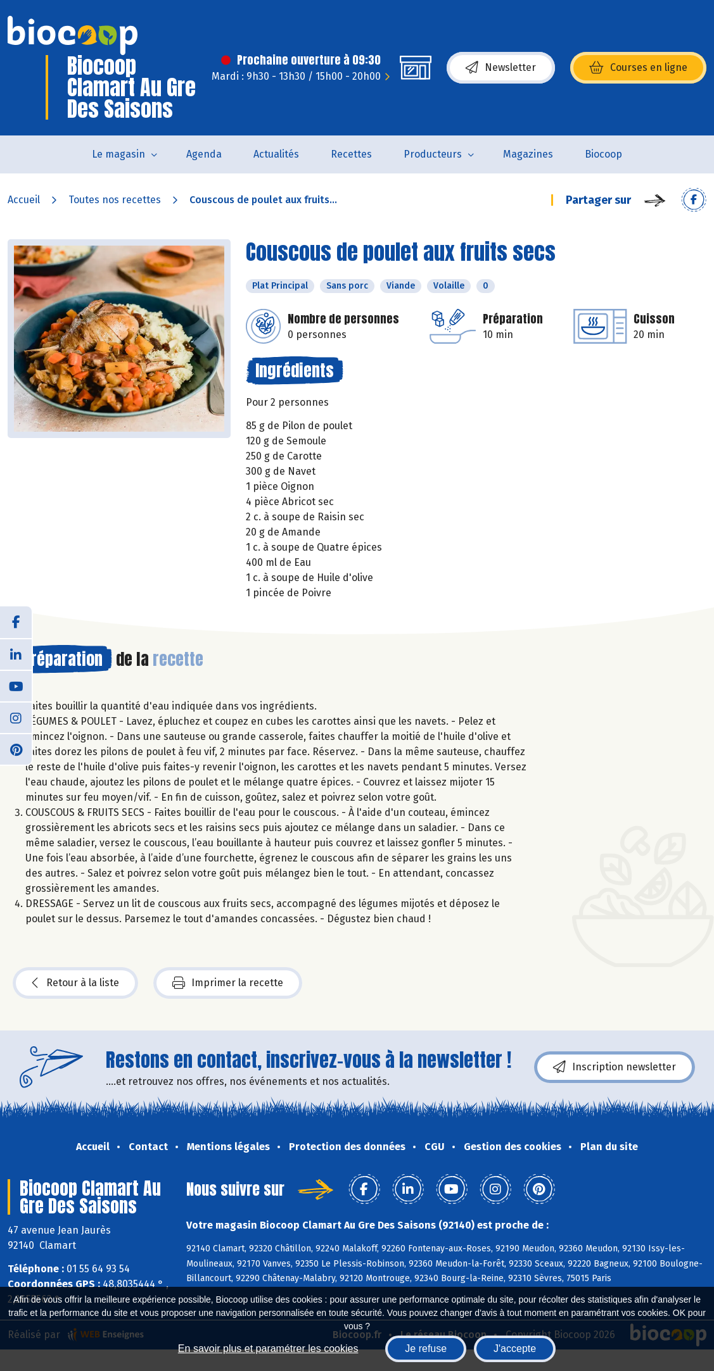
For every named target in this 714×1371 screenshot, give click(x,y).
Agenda (204, 154)
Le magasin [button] (118, 154)
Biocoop (603, 154)
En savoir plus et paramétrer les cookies (268, 1348)
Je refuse (426, 1348)
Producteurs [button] (433, 154)
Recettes (351, 154)
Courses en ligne (638, 67)
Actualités (276, 154)
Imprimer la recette (227, 983)
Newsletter (501, 67)
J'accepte (515, 1348)
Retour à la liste (75, 983)
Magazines (528, 154)
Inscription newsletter (614, 1067)
